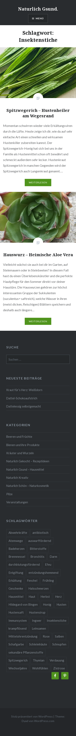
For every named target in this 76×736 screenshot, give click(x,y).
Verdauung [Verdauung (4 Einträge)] (57, 660)
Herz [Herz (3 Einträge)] (58, 596)
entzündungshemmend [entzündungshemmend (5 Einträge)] (43, 572)
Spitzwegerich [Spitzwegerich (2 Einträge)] (18, 660)
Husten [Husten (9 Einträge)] (61, 604)
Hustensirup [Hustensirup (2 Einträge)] (37, 612)
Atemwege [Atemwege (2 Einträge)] (16, 541)
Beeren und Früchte (19, 436)
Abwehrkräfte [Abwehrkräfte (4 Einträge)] (18, 532)
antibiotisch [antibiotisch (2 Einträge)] (40, 532)
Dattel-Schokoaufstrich (21, 398)
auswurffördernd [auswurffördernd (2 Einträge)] (39, 541)
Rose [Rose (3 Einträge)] (46, 636)
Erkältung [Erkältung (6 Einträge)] (15, 580)
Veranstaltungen (17, 502)
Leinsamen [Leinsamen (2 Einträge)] (39, 628)
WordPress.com (44, 721)
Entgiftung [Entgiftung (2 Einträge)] (16, 572)
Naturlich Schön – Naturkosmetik (27, 485)
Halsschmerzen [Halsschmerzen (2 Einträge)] (38, 588)
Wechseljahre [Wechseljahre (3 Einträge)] (18, 668)
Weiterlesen (38, 182)
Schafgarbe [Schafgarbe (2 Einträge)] (16, 644)
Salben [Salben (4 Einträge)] (59, 636)
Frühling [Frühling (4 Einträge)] (48, 580)
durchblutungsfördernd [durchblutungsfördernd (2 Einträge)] (24, 564)
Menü (40, 18)
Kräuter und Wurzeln (20, 453)
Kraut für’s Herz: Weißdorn (24, 390)
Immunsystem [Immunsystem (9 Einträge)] (18, 620)
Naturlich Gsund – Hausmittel (25, 469)
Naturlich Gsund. (38, 9)
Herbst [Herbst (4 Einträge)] (45, 596)
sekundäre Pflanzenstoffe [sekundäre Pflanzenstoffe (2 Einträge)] (26, 652)
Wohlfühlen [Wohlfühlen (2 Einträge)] (40, 668)
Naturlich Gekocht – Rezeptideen (27, 461)
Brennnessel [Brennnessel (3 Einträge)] (17, 556)
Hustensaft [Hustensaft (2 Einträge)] (16, 612)
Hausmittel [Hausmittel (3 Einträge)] (16, 596)
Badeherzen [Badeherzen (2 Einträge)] (17, 548)
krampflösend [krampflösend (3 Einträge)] (18, 628)
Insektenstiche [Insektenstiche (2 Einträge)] (56, 620)
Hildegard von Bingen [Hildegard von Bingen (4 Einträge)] (23, 604)
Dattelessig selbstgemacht (23, 406)
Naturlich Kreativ (17, 477)
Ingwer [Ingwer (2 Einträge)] (37, 620)
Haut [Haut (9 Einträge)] (32, 596)
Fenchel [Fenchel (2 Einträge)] (32, 580)
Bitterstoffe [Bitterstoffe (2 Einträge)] (38, 548)
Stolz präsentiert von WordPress (32, 716)
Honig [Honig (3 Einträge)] (47, 604)
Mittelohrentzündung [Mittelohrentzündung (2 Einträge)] (23, 636)
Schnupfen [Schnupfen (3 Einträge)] (59, 644)
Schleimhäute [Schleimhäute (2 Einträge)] (38, 644)
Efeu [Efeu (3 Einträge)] (48, 564)
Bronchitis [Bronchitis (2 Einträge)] (37, 556)
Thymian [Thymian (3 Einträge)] (38, 660)
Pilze (9, 494)
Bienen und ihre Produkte (23, 445)
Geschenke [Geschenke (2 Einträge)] (16, 588)
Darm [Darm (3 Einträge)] (53, 556)
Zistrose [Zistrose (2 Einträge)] (59, 668)
